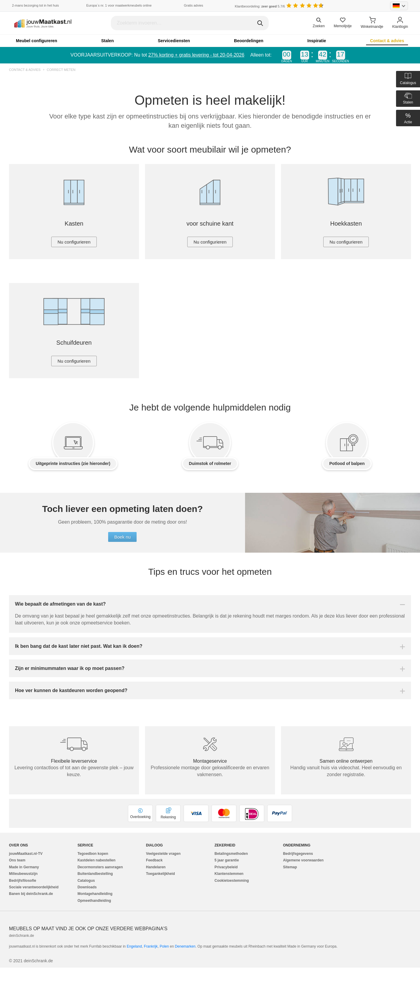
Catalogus (86, 880)
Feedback (154, 860)
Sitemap (290, 867)
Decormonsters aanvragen (100, 867)
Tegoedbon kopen (93, 854)
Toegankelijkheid (160, 874)
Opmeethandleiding (94, 901)
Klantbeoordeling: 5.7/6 (260, 6)
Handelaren (155, 867)
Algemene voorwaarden (303, 860)
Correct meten (61, 70)
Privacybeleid (226, 867)
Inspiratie (316, 40)
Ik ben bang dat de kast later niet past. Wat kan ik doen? (78, 646)
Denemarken (185, 946)
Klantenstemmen (229, 874)
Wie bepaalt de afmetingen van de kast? (60, 603)
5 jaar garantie (226, 860)
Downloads (87, 887)
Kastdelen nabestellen (97, 860)
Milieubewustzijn (23, 874)
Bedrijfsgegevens (298, 854)
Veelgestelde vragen (163, 854)
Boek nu (122, 536)
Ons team (17, 860)
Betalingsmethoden (231, 854)
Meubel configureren (36, 40)
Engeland (134, 946)
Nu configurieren (74, 241)
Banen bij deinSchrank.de (31, 894)
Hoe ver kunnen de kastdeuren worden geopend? (71, 690)
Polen (164, 946)
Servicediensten (174, 40)
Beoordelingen (248, 40)
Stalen (107, 40)
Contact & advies (387, 40)
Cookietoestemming (231, 880)
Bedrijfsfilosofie (22, 880)
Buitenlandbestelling (95, 874)
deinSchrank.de (21, 936)
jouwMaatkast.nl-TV (26, 854)
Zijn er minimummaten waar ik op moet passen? (69, 668)
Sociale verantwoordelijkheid (33, 887)
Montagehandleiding (95, 894)
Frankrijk (151, 946)
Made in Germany (24, 867)
